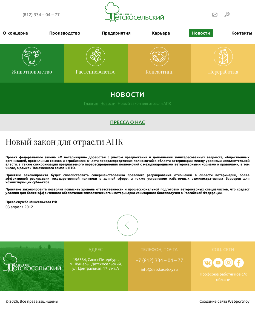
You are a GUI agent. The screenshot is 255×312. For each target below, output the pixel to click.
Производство (64, 32)
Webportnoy (239, 301)
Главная (91, 103)
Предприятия (116, 32)
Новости (201, 32)
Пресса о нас (127, 122)
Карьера (161, 32)
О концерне (15, 32)
